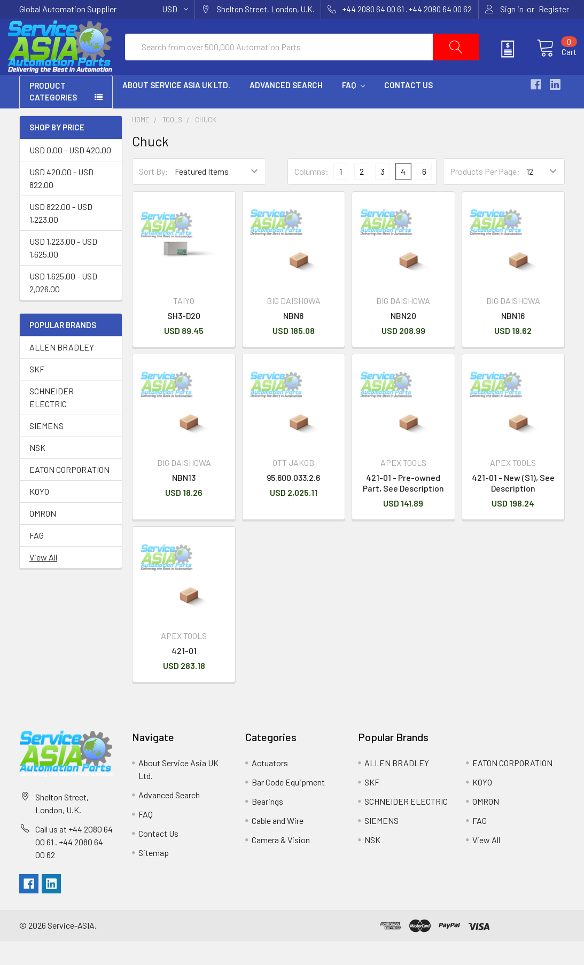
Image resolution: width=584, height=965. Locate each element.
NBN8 (293, 338)
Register (554, 9)
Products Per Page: (485, 195)
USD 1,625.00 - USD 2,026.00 (63, 305)
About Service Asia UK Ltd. (176, 108)
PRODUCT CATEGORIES (53, 115)
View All (43, 580)
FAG (36, 559)
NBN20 (403, 338)
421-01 (184, 673)
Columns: (311, 195)
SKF (36, 392)
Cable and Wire (277, 843)
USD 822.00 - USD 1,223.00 (60, 235)
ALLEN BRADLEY (61, 370)
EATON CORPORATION (69, 493)
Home (141, 143)
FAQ (353, 108)
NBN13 (184, 501)
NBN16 (513, 338)
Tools (172, 143)
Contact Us (408, 108)
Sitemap (153, 875)
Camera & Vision (281, 863)
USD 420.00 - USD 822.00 (61, 201)
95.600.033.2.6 (293, 501)
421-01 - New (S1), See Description (513, 506)
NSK (37, 471)
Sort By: (153, 195)
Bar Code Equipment (288, 805)
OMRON (42, 537)
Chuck (205, 143)
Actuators (270, 786)
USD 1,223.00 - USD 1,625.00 (63, 270)
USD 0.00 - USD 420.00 (70, 173)
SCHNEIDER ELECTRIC (51, 420)
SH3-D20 (183, 338)
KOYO (39, 515)
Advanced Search (286, 108)
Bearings (267, 824)
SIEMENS (46, 449)
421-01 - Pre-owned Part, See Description (403, 506)
